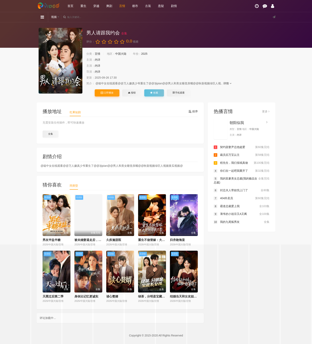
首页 (70, 6)
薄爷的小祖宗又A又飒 (241, 214)
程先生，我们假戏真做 (241, 163)
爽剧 (109, 6)
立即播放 (107, 92)
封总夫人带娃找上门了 (241, 190)
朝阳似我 (237, 123)
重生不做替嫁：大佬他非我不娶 (159, 240)
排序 (193, 111)
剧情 (174, 6)
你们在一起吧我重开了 (241, 171)
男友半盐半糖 (51, 240)
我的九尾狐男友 (241, 222)
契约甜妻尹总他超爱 (241, 147)
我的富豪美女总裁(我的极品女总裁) (241, 180)
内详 (97, 59)
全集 (50, 134)
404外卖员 (241, 198)
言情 (122, 6)
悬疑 (161, 6)
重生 (83, 6)
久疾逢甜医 (113, 240)
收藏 (154, 92)
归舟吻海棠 (177, 240)
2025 (144, 53)
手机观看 (179, 92)
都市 (135, 6)
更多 (265, 111)
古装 (148, 6)
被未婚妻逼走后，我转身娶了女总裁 (98, 240)
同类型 (74, 185)
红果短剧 (75, 112)
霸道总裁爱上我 (241, 206)
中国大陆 (120, 53)
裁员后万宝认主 (241, 155)
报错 (132, 92)
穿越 (96, 6)
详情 (227, 83)
